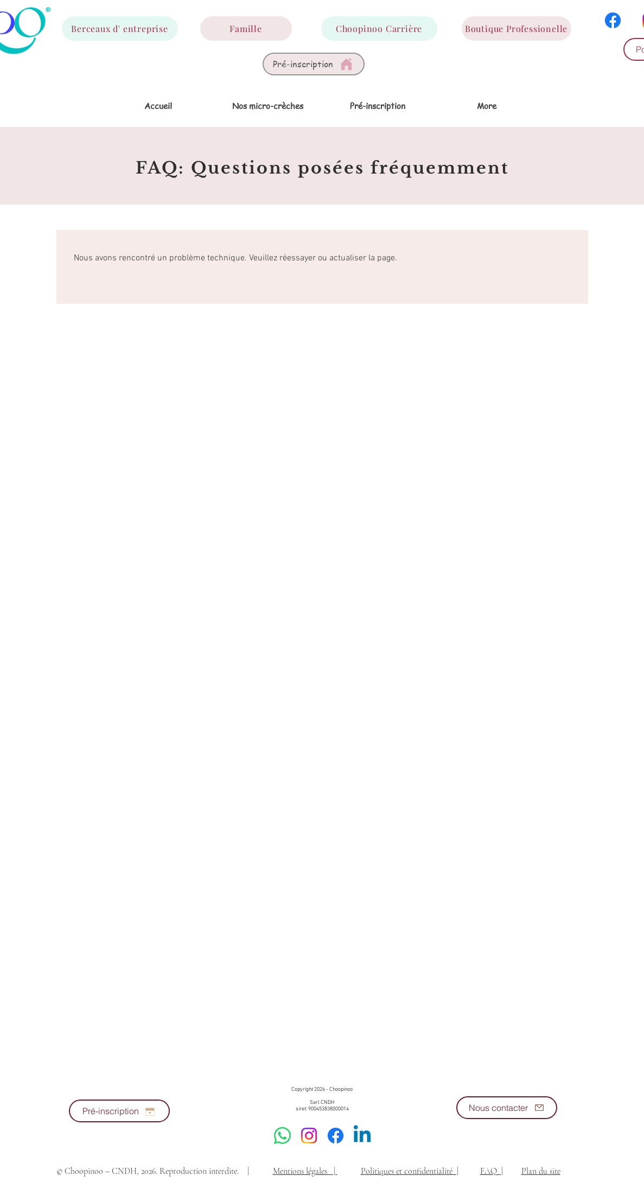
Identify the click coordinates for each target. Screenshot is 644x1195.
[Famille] (246, 28)
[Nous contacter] (506, 1107)
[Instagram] (309, 1135)
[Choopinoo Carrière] (379, 28)
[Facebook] (612, 20)
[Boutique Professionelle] (516, 28)
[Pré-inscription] (314, 64)
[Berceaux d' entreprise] (120, 28)
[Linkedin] (362, 1135)
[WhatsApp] (282, 1135)
